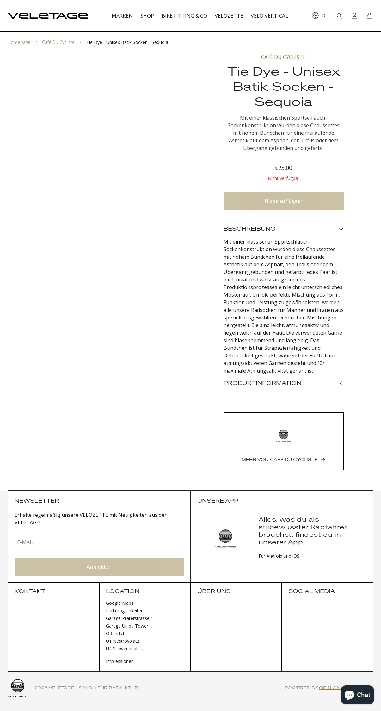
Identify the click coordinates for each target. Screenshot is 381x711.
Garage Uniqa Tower (127, 626)
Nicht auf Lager (284, 201)
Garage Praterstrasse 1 (129, 618)
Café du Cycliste (58, 42)
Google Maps (119, 603)
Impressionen (120, 661)
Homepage (19, 42)
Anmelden (99, 566)
